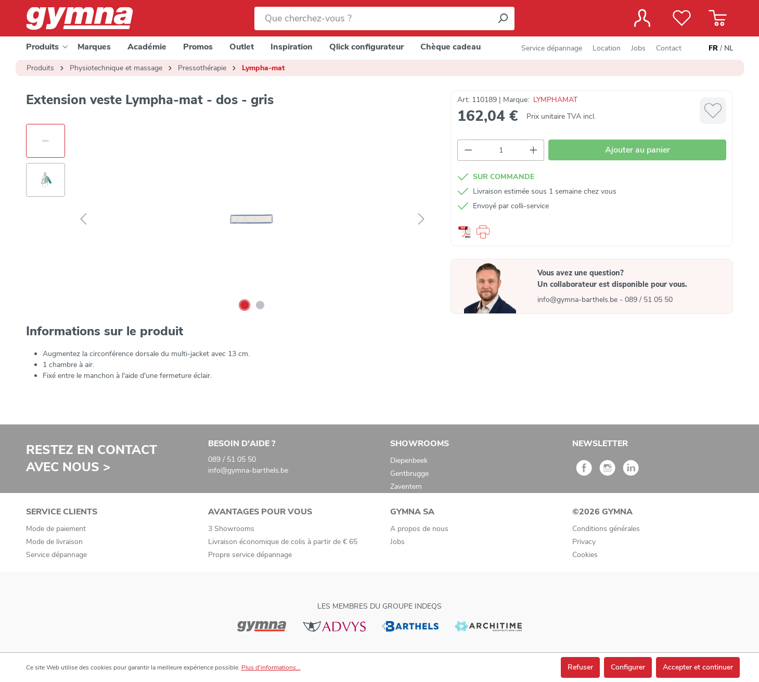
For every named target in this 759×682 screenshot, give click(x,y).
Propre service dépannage (250, 555)
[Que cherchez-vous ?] (372, 18)
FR (713, 48)
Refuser (580, 667)
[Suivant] (421, 219)
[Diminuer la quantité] (468, 150)
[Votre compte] (642, 18)
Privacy (584, 542)
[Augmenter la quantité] (534, 150)
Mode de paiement (56, 529)
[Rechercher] (502, 18)
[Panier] (718, 18)
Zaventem (406, 486)
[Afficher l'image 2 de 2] (260, 305)
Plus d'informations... (271, 667)
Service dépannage (551, 48)
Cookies (585, 555)
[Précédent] (83, 219)
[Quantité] (501, 150)
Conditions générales (606, 529)
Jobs (638, 48)
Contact (668, 48)
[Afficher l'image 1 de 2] (244, 305)
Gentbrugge (409, 473)
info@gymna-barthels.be (578, 300)
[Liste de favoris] (682, 18)
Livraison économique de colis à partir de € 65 (282, 542)
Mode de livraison (54, 542)
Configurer (628, 667)
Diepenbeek (409, 460)
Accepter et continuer (698, 667)
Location (607, 48)
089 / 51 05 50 (649, 300)
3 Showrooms (231, 529)
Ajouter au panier (637, 150)
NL (729, 48)
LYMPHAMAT (555, 100)
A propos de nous (419, 529)
